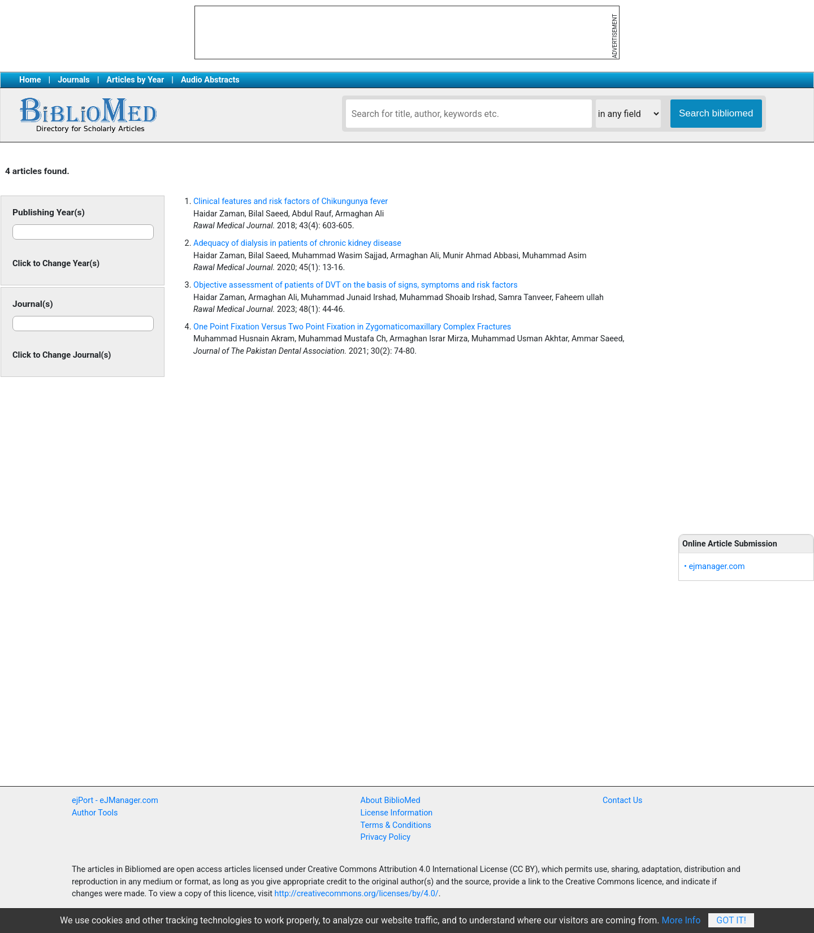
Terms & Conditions (396, 825)
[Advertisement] (746, 339)
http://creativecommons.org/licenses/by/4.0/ (357, 894)
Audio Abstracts (210, 80)
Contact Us (623, 800)
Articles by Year (135, 80)
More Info (681, 920)
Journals (73, 80)
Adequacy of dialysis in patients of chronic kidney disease (297, 243)
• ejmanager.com (714, 566)
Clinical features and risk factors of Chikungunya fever (290, 201)
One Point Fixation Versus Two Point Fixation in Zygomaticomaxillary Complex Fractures (352, 327)
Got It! (731, 920)
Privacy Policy (386, 837)
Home (30, 80)
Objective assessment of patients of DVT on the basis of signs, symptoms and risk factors (355, 285)
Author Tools (95, 813)
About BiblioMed (391, 800)
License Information (397, 813)
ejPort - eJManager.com (115, 800)
